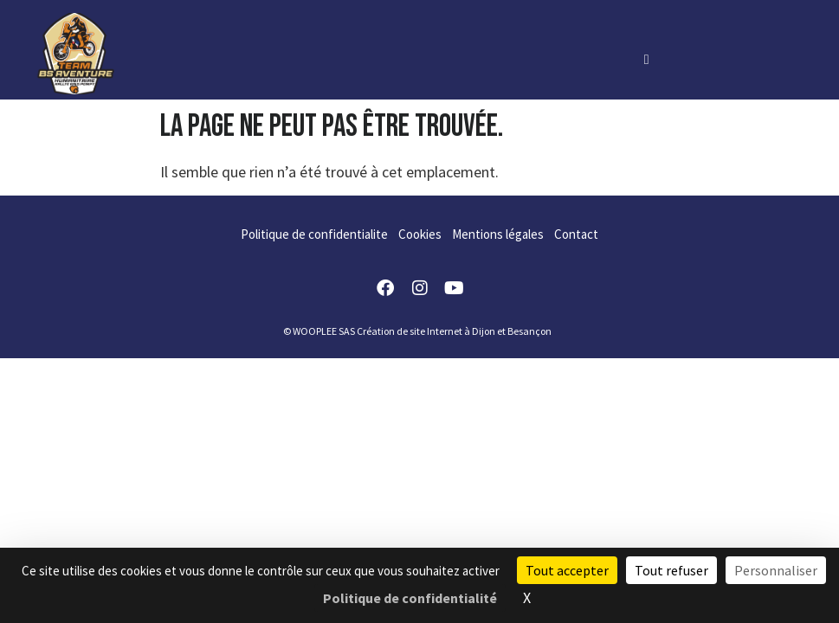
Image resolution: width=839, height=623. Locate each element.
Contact (576, 234)
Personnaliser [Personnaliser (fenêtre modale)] (775, 570)
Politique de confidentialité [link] (410, 598)
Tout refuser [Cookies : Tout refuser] (671, 570)
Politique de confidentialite (314, 234)
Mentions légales (498, 234)
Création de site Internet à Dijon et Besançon (454, 330)
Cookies (420, 234)
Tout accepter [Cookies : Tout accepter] (567, 570)
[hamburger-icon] (646, 59)
